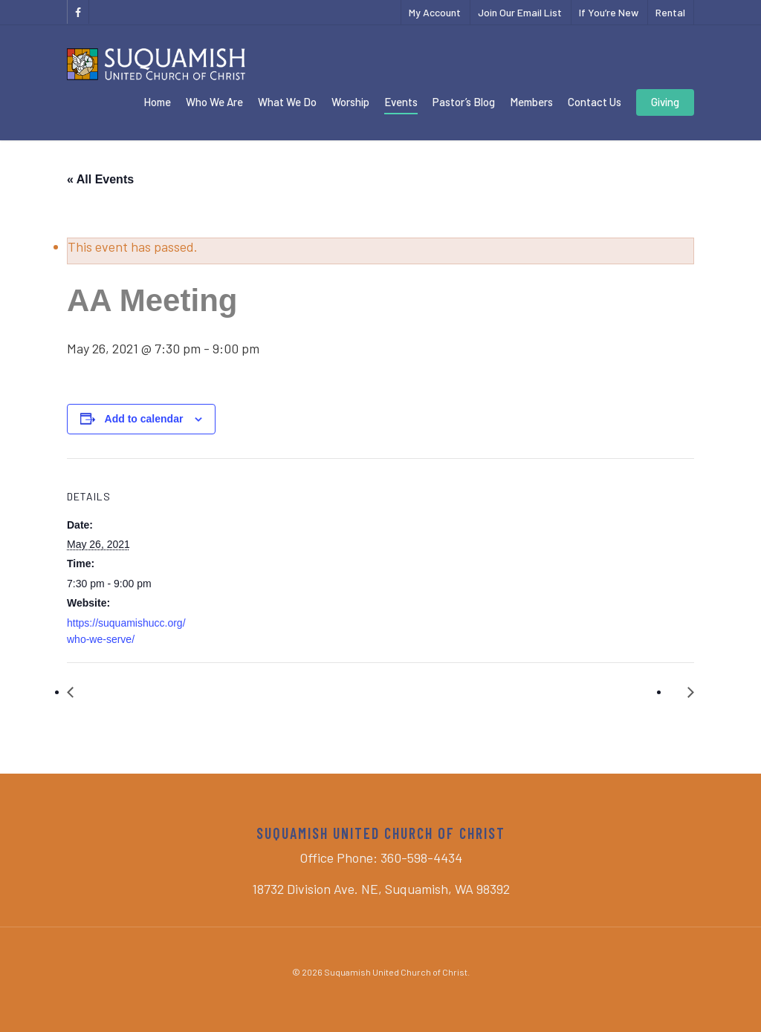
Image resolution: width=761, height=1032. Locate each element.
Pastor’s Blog (464, 101)
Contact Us (594, 101)
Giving (665, 101)
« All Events (100, 179)
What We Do (287, 101)
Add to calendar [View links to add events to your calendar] (144, 419)
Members (531, 101)
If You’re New (608, 12)
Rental (670, 12)
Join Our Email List (520, 12)
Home (157, 101)
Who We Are (214, 101)
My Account (435, 12)
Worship (350, 101)
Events (401, 101)
